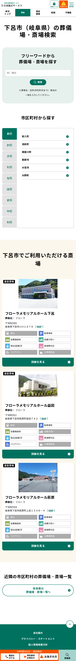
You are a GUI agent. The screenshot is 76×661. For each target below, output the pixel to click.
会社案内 (38, 633)
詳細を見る (38, 362)
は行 (9, 189)
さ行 (9, 156)
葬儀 (23, 12)
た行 (9, 167)
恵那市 (25, 159)
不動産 (68, 12)
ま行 (9, 200)
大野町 (25, 175)
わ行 (9, 222)
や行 (9, 211)
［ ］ (39, 326)
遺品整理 (38, 12)
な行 (9, 178)
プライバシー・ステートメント (38, 638)
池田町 (25, 144)
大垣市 (25, 167)
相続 (53, 12)
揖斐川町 (27, 152)
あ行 (9, 133)
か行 (9, 145)
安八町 (25, 136)
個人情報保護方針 (38, 644)
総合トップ (7, 12)
